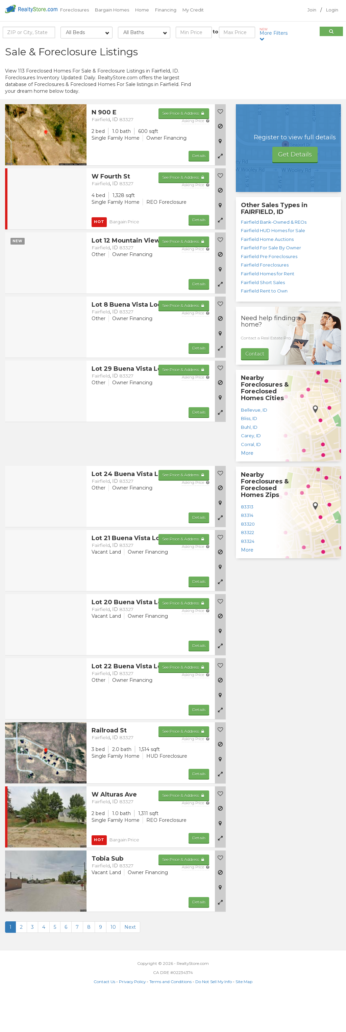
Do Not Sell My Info (213, 1015)
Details (198, 189)
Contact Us (104, 1015)
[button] (220, 190)
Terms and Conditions (170, 1015)
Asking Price (195, 154)
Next (130, 961)
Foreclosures (74, 9)
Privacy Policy (132, 1015)
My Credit (193, 9)
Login (332, 9)
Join (311, 9)
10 (113, 961)
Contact (254, 388)
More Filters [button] (275, 34)
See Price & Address (183, 147)
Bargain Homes (112, 9)
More (247, 487)
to (215, 32)
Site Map (244, 1015)
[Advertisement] (288, 92)
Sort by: (287, 50)
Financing (165, 9)
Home (142, 9)
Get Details (295, 188)
